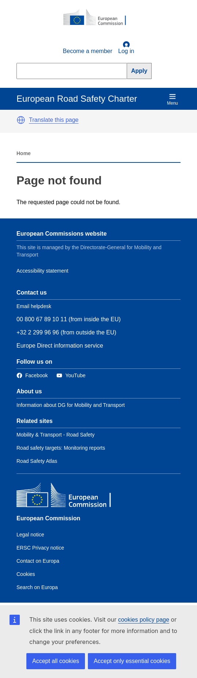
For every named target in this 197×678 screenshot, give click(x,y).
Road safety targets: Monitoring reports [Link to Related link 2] (60, 448)
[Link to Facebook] (32, 375)
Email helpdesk (33, 306)
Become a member (87, 51)
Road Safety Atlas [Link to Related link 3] (36, 461)
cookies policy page (143, 620)
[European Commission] (98, 17)
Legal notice (30, 534)
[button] (20, 120)
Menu (172, 99)
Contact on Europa (37, 561)
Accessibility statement (42, 271)
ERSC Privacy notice (40, 548)
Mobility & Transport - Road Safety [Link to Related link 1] (55, 435)
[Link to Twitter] (70, 375)
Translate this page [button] (53, 120)
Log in (126, 47)
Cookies (25, 574)
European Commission (48, 518)
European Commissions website (61, 234)
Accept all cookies (55, 661)
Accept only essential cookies (132, 661)
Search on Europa (37, 587)
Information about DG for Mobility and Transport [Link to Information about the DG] (70, 405)
